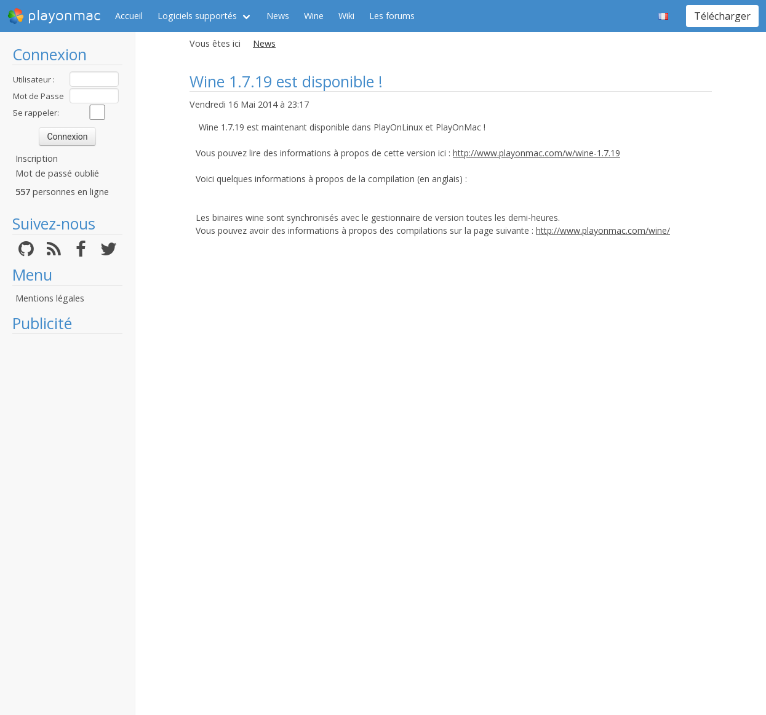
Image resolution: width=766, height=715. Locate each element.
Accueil (129, 16)
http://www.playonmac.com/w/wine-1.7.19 (536, 153)
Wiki (346, 16)
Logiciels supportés (197, 16)
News (277, 16)
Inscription (36, 158)
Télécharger (722, 16)
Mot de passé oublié (57, 173)
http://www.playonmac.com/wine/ (603, 230)
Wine (314, 16)
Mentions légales (49, 298)
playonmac (53, 16)
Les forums (392, 16)
